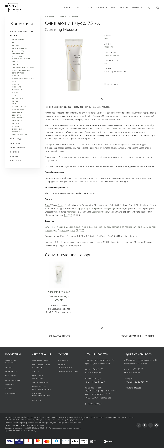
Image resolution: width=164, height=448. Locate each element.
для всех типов (111, 55)
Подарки (14, 152)
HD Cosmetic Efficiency (23, 79)
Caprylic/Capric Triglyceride (89, 208)
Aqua (47, 205)
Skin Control (18, 118)
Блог (113, 7)
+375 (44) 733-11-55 (94, 382)
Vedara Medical (19, 135)
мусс (106, 63)
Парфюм (141, 227)
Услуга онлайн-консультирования (41, 388)
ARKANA (15, 45)
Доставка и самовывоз (37, 377)
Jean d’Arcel (18, 73)
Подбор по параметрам (21, 31)
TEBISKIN (16, 132)
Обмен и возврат (40, 382)
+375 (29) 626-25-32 (94, 394)
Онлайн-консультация (65, 366)
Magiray (16, 84)
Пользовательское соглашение (41, 366)
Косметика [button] (101, 7)
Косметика (50, 16)
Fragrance (70, 212)
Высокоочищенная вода (100, 227)
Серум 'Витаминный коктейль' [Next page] (139, 336)
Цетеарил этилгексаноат (124, 227)
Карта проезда (93, 403)
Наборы (14, 156)
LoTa (14, 81)
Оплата (35, 371)
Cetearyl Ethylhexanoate (113, 208)
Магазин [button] (124, 7)
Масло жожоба (111, 128)
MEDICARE (16, 87)
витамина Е (146, 125)
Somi (14, 104)
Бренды (63, 16)
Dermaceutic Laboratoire (18, 52)
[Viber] (150, 425)
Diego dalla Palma (21, 59)
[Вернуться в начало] (13, 8)
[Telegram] (156, 425)
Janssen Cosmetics (21, 70)
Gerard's (16, 64)
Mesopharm (17, 90)
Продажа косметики (68, 371)
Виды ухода (16, 139)
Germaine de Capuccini (23, 67)
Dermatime (17, 56)
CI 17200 (68, 215)
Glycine (61, 205)
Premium (16, 123)
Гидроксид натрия (66, 230)
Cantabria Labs (19, 48)
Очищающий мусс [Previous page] (57, 336)
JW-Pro (15, 76)
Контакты (137, 7)
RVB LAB (15, 126)
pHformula (17, 98)
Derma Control (19, 106)
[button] (157, 8)
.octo (14, 95)
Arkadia (16, 42)
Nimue (15, 92)
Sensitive (16, 115)
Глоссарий (15, 160)
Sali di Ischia (18, 129)
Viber (108, 390)
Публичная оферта (41, 360)
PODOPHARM (17, 121)
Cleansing (108, 47)
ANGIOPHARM (18, 40)
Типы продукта (17, 148)
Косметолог (64, 360)
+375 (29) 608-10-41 (94, 391)
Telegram (113, 390)
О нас (78, 7)
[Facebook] (144, 425)
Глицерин (49, 144)
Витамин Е (50, 227)
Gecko (15, 62)
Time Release (18, 109)
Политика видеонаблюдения (41, 395)
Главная (67, 7)
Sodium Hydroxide (100, 212)
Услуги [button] (88, 7)
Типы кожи (15, 143)
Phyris (75, 16)
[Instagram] (138, 425)
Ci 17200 (80, 230)
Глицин (84, 227)
